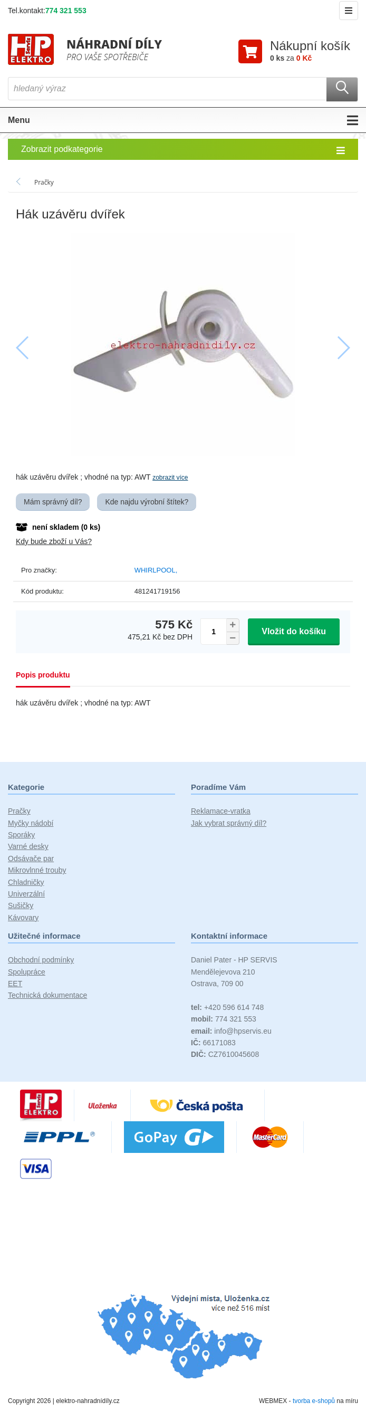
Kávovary (23, 917)
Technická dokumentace (47, 995)
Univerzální (26, 894)
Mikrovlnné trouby (37, 870)
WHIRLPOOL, (156, 570)
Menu (183, 120)
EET (15, 983)
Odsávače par (31, 858)
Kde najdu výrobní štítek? (146, 502)
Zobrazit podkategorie (183, 150)
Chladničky (26, 882)
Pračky (19, 811)
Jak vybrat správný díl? (228, 823)
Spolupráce (26, 972)
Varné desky (28, 846)
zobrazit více (170, 477)
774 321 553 (65, 10)
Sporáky (21, 835)
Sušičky (20, 905)
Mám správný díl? (53, 502)
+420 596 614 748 (227, 1007)
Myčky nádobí (30, 823)
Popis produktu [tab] (43, 675)
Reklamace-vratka (221, 811)
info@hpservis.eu (231, 1031)
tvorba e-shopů (314, 1401)
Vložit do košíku (294, 631)
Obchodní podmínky (41, 960)
